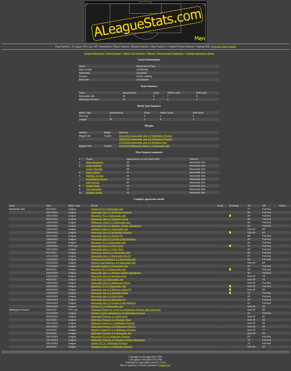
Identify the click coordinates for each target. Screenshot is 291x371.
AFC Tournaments (103, 46)
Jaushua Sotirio (94, 192)
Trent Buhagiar (94, 189)
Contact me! (164, 365)
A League (76, 46)
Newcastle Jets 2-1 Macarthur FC (108, 299)
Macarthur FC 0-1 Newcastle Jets (108, 286)
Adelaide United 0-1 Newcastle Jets (109, 266)
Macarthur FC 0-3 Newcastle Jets (108, 242)
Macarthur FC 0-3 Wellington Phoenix (110, 336)
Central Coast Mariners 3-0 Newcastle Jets (113, 262)
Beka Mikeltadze (94, 162)
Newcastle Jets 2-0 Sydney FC (107, 236)
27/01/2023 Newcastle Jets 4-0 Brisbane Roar (143, 142)
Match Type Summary (135, 53)
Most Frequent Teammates (170, 53)
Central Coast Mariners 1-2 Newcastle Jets (113, 259)
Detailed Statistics (140, 46)
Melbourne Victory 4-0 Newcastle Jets (110, 252)
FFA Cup (87, 46)
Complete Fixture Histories (181, 46)
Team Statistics (62, 46)
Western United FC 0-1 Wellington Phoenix (113, 330)
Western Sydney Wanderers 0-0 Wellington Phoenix (118, 313)
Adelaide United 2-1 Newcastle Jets (109, 229)
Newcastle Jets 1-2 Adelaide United (109, 219)
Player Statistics (121, 46)
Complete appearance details (199, 53)
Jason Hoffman (94, 165)
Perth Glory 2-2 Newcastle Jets (107, 279)
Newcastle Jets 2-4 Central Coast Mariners (113, 239)
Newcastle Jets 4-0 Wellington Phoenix (111, 212)
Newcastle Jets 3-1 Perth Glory (107, 246)
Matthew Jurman (94, 175)
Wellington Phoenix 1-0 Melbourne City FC (113, 326)
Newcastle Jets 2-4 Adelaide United (109, 293)
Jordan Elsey (93, 186)
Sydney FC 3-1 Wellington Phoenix (109, 343)
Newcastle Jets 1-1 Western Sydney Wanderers (116, 272)
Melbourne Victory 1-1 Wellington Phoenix (113, 323)
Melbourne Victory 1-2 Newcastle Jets (110, 222)
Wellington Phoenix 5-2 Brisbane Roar (111, 320)
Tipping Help (203, 46)
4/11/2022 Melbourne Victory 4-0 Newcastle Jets (144, 146)
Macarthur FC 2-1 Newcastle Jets (108, 215)
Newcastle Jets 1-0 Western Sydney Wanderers (116, 225)
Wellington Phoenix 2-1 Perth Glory (109, 316)
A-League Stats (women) (223, 46)
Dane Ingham (93, 172)
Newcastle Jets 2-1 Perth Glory (107, 249)
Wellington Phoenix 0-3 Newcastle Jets (111, 333)
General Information (94, 53)
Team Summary (114, 53)
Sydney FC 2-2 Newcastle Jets (107, 209)
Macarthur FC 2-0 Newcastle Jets (108, 269)
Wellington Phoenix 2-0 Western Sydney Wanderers (118, 340)
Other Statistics (158, 46)
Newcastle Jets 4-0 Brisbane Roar (109, 276)
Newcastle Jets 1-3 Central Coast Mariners (113, 303)
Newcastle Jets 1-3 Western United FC (111, 289)
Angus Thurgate (94, 169)
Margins (151, 53)
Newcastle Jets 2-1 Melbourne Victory (110, 283)
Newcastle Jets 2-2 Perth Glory (107, 296)
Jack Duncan (93, 182)
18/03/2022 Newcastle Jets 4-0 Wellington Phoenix (145, 139)
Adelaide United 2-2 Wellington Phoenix (111, 346)
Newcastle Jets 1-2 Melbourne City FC (111, 256)
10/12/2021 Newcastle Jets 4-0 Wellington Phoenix (145, 136)
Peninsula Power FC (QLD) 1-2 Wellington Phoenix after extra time (126, 309)
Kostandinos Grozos (96, 179)
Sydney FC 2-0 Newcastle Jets (107, 306)
